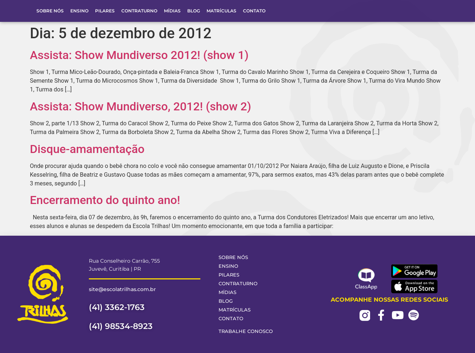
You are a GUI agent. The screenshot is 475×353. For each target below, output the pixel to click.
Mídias (172, 10)
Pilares (105, 10)
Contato (254, 10)
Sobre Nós (50, 10)
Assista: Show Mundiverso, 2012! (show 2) (140, 106)
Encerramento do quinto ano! (105, 200)
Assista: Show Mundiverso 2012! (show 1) (139, 55)
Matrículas (221, 10)
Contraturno (139, 10)
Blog (193, 10)
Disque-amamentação (87, 149)
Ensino (79, 10)
